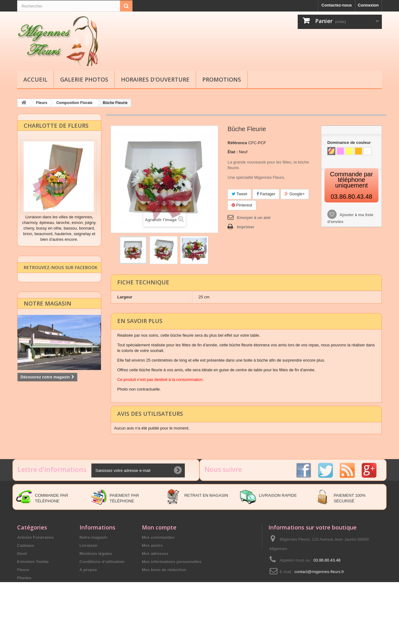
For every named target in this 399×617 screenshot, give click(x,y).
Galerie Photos (84, 79)
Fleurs (23, 569)
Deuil (22, 553)
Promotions (221, 79)
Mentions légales (95, 553)
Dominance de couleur (349, 142)
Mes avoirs (152, 545)
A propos (88, 569)
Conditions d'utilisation (101, 561)
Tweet (239, 193)
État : (233, 151)
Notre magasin (47, 311)
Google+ (295, 193)
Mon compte (159, 527)
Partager (266, 193)
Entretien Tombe (33, 561)
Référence (237, 142)
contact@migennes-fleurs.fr (319, 571)
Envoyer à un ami (254, 217)
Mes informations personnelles (171, 561)
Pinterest (242, 204)
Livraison (88, 545)
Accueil (35, 79)
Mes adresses (155, 553)
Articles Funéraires (35, 537)
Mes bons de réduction (164, 569)
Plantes (24, 577)
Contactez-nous (336, 5)
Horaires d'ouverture (155, 79)
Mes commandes (158, 537)
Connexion (368, 5)
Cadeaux (25, 545)
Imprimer (245, 226)
